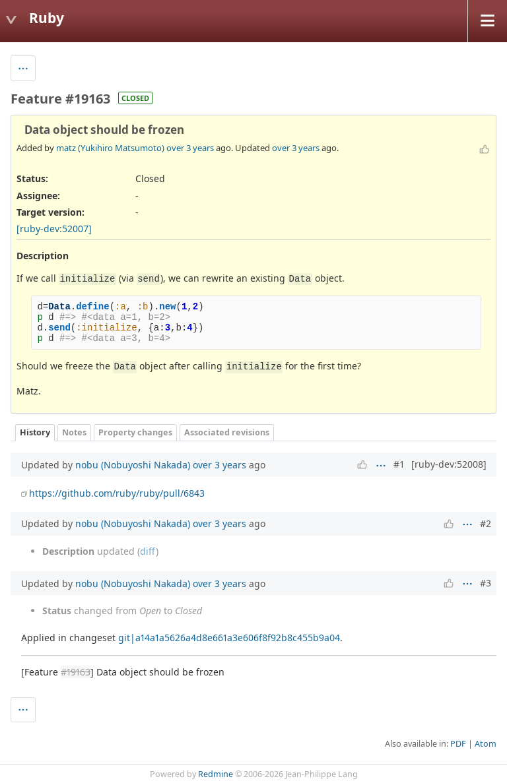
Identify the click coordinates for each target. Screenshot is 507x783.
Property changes (135, 432)
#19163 (75, 672)
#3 (485, 583)
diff (148, 551)
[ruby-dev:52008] (449, 464)
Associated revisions (226, 432)
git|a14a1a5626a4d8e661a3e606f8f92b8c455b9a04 (229, 637)
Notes (74, 432)
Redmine (215, 774)
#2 (485, 523)
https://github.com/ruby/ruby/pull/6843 (117, 493)
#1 (399, 464)
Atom (485, 743)
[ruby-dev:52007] (54, 228)
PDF (458, 743)
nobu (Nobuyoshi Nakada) (132, 464)
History (35, 432)
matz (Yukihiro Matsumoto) (110, 148)
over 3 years (190, 148)
